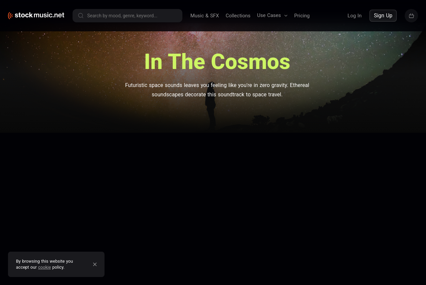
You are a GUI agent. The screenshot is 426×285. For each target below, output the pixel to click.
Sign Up (383, 15)
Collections (238, 16)
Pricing (302, 16)
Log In (354, 16)
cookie (44, 267)
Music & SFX (204, 16)
